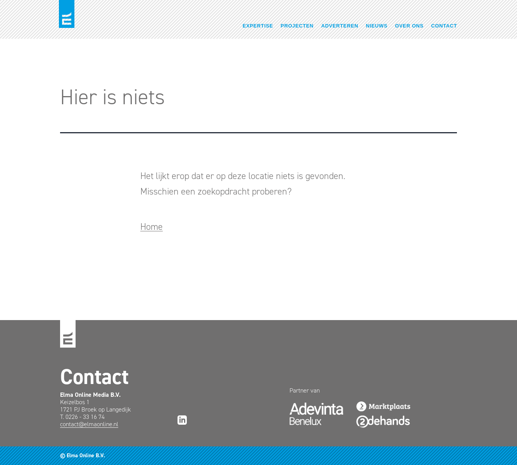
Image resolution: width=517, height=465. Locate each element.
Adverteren (339, 26)
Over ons (409, 26)
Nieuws (377, 26)
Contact (444, 26)
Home (151, 226)
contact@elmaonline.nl (89, 424)
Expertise (258, 26)
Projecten (297, 26)
